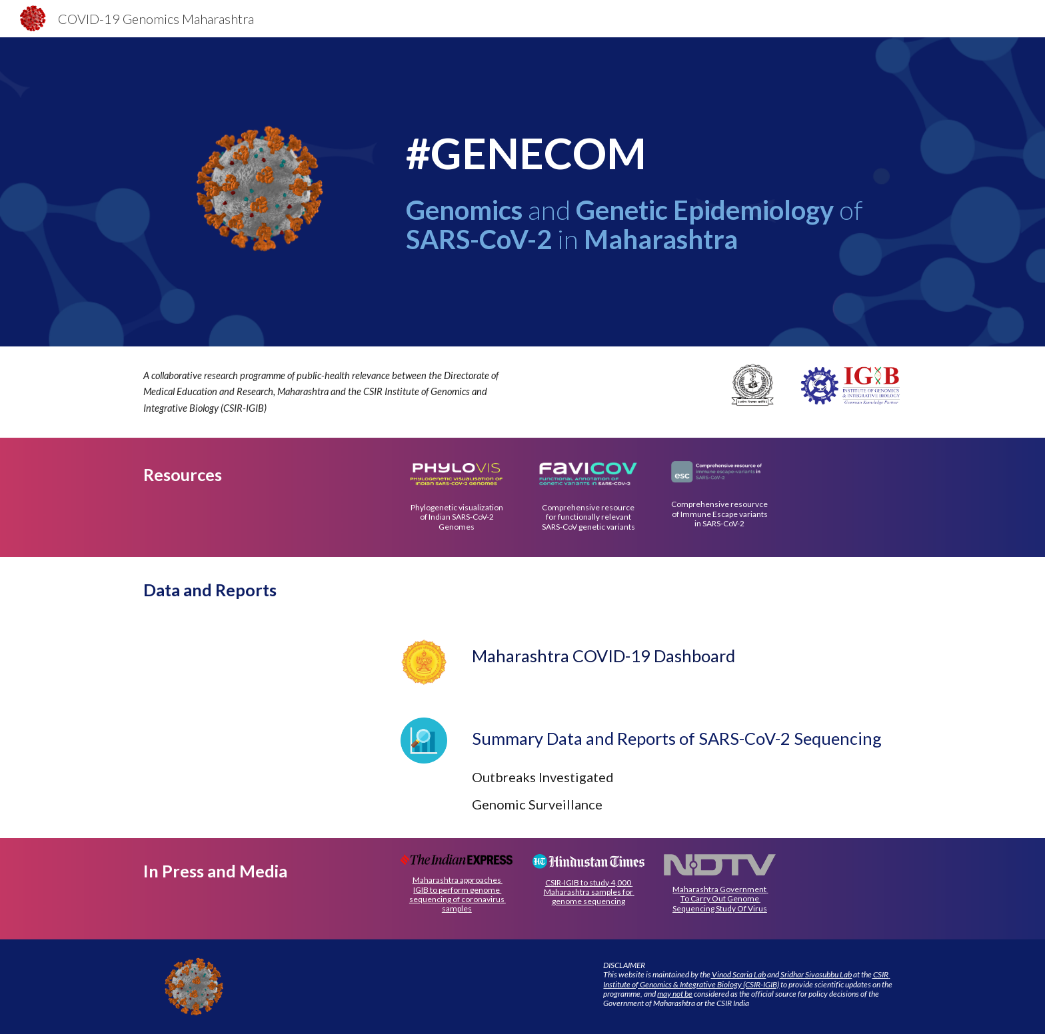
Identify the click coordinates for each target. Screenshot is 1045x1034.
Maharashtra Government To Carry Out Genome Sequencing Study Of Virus (720, 898)
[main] (654, 153)
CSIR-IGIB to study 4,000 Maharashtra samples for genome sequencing (589, 892)
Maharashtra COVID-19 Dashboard (603, 656)
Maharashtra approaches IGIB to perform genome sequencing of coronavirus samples (457, 894)
